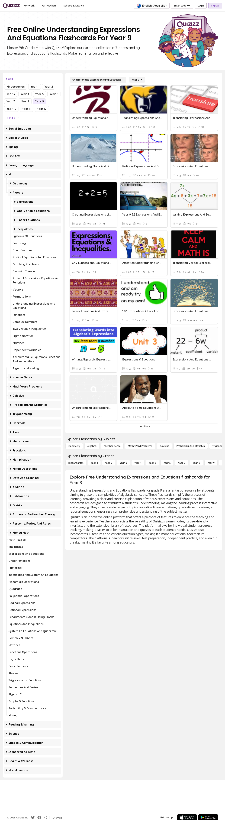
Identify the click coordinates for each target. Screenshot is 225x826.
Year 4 (25, 94)
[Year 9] (137, 80)
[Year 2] (108, 463)
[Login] (201, 5)
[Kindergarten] (75, 463)
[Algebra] (91, 446)
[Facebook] (39, 817)
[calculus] (164, 446)
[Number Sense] (112, 446)
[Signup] (215, 5)
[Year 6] (167, 463)
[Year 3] (123, 463)
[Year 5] (152, 463)
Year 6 (54, 94)
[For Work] (29, 5)
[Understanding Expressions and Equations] (98, 80)
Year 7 (11, 101)
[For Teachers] (49, 5)
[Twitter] (33, 817)
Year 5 (39, 94)
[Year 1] (94, 463)
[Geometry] (74, 446)
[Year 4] (137, 463)
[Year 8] (196, 463)
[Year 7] (181, 463)
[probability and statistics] (190, 446)
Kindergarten (16, 86)
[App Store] (187, 817)
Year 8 (25, 101)
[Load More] (144, 426)
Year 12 (42, 108)
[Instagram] (45, 817)
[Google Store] (208, 817)
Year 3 (11, 94)
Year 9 (39, 101)
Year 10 (11, 108)
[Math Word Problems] (140, 446)
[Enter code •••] (182, 5)
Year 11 (26, 108)
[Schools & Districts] (74, 5)
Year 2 (48, 86)
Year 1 (34, 86)
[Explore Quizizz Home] (11, 5)
